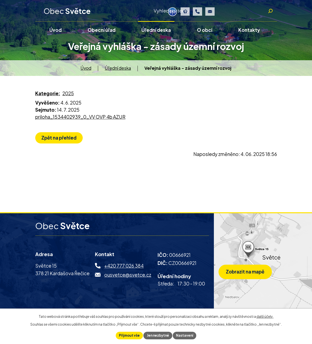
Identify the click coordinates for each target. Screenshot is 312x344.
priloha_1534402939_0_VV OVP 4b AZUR (80, 118)
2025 (68, 95)
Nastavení (186, 335)
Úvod (86, 69)
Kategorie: (47, 95)
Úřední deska (118, 69)
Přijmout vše (128, 335)
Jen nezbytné (158, 335)
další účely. (265, 316)
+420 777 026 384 (124, 268)
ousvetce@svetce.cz (127, 276)
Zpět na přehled (60, 140)
